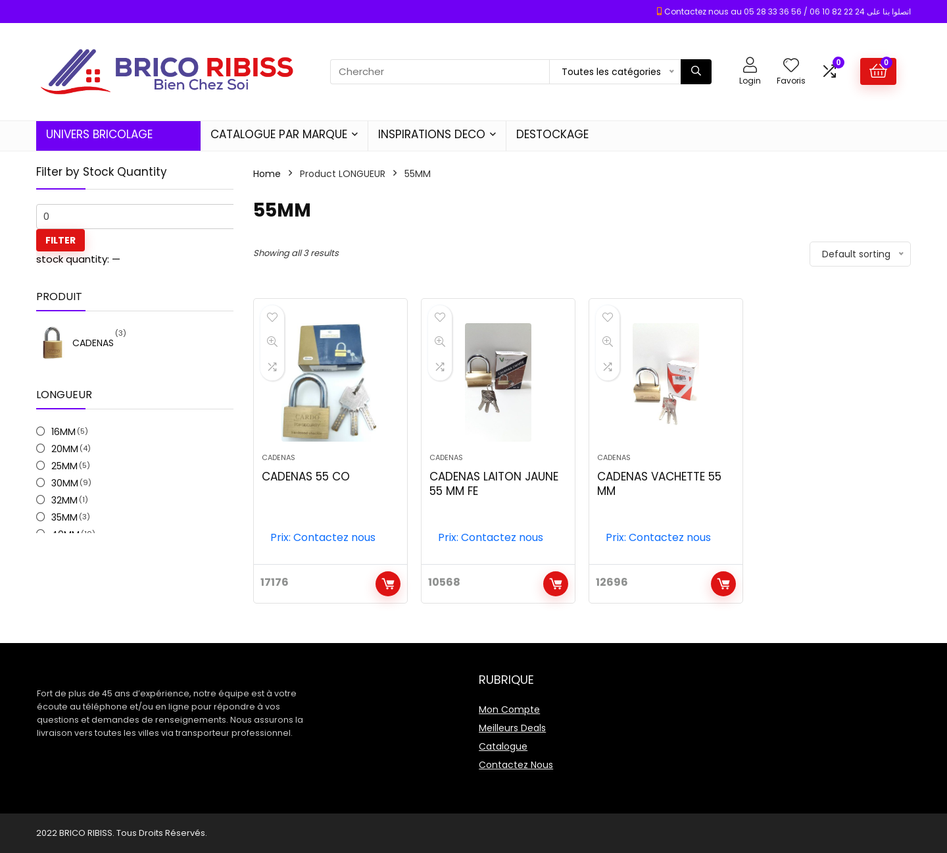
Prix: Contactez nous (323, 537)
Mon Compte (509, 709)
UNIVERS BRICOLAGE (99, 134)
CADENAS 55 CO (306, 476)
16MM (63, 431)
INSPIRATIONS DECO (431, 134)
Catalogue (503, 746)
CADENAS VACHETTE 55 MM (659, 484)
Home (267, 173)
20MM (64, 448)
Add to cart (388, 584)
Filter (60, 240)
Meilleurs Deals (512, 728)
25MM (64, 466)
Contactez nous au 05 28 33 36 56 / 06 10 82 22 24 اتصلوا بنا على (787, 11)
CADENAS (278, 457)
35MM (64, 517)
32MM (64, 500)
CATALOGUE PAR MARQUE (278, 134)
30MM (64, 483)
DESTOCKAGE (552, 134)
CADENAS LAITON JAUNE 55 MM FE (493, 484)
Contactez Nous (516, 764)
